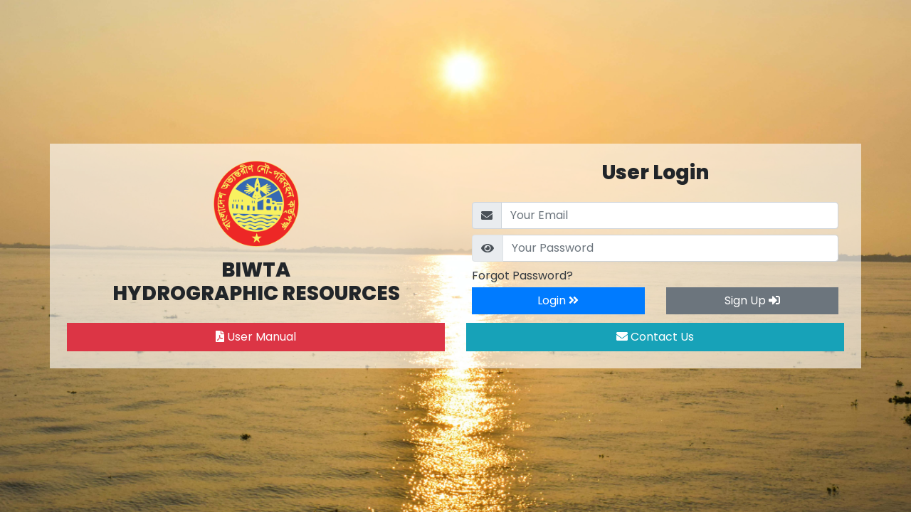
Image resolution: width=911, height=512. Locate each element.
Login (558, 300)
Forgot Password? (522, 275)
